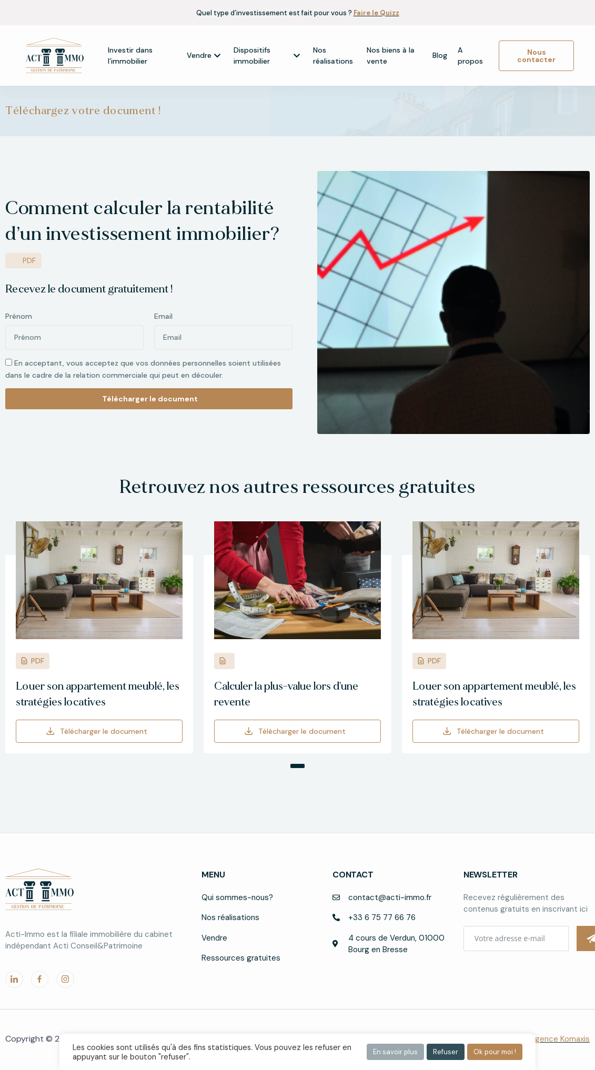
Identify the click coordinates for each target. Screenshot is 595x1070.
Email (163, 316)
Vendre (203, 55)
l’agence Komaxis (559, 1039)
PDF (37, 660)
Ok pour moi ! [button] (494, 1051)
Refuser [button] (445, 1051)
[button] (292, 766)
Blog (439, 55)
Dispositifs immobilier (267, 55)
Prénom (18, 316)
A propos (470, 55)
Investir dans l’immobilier (130, 55)
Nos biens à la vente (391, 55)
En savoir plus (395, 1051)
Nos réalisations (333, 55)
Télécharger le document (103, 731)
